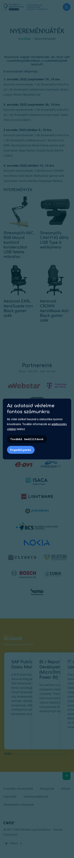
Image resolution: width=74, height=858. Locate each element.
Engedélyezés (20, 450)
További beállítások (27, 439)
